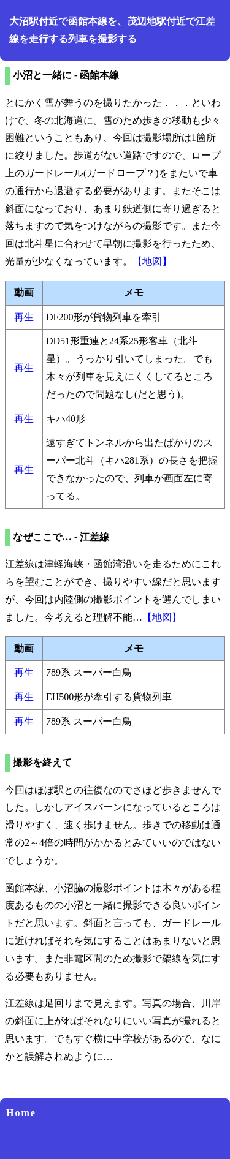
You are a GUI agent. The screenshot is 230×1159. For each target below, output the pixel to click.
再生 (24, 317)
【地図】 (152, 261)
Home (21, 1113)
